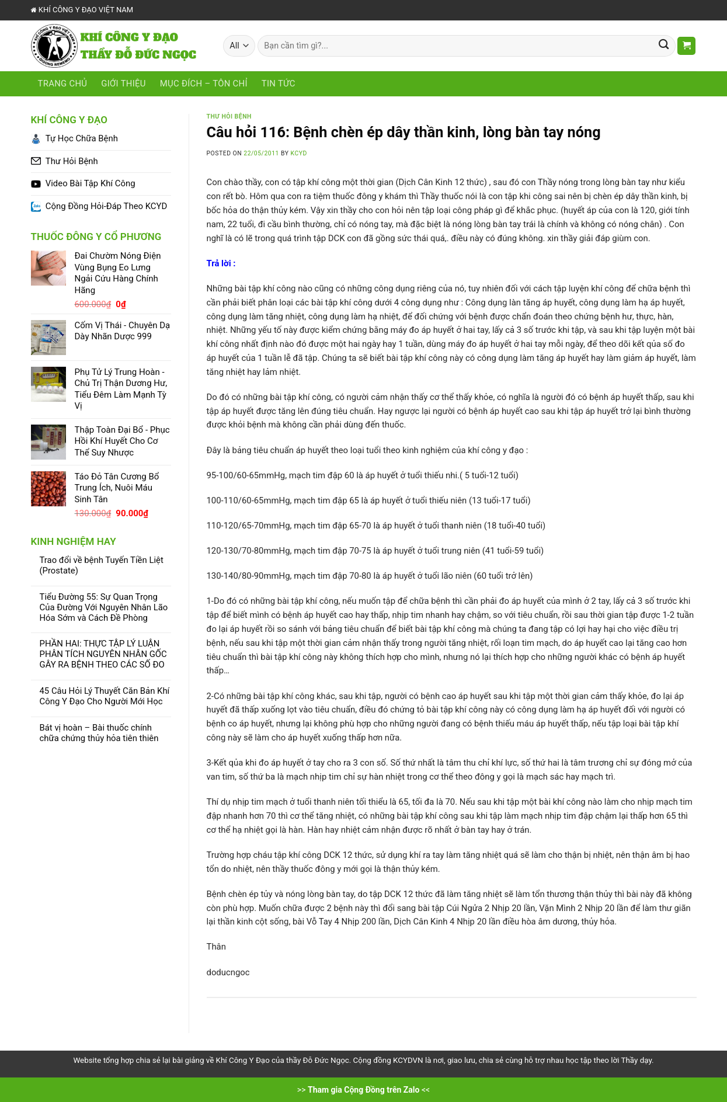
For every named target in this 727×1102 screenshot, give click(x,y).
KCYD (299, 153)
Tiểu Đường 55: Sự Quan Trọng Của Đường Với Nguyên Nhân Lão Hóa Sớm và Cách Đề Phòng (104, 607)
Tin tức (278, 83)
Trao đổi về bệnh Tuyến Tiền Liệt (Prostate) (102, 565)
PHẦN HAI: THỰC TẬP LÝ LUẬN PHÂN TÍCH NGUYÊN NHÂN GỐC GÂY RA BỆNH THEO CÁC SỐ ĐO (103, 654)
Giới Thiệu (123, 83)
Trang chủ (63, 83)
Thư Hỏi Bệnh (229, 116)
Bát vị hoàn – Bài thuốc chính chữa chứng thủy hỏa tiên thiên (99, 733)
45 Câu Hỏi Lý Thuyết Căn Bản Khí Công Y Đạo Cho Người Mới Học (105, 696)
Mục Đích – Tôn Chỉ (204, 83)
